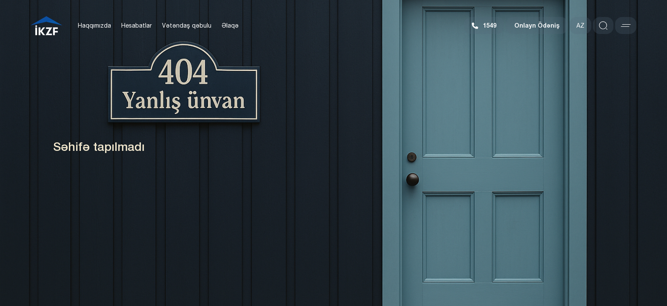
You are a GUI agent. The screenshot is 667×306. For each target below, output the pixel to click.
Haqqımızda (94, 25)
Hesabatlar (136, 25)
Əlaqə (230, 25)
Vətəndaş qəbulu (186, 25)
